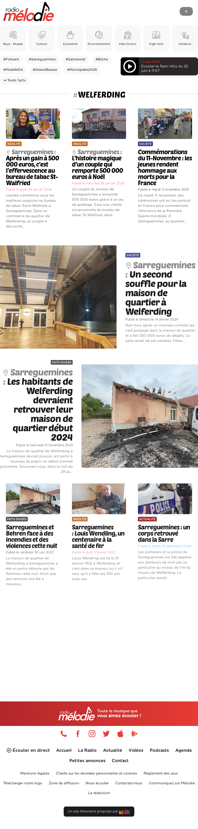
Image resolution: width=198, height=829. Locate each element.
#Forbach (11, 59)
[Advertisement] (99, 635)
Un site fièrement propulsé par (99, 812)
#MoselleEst (13, 70)
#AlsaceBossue (45, 70)
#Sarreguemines (42, 59)
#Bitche (101, 59)
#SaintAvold (75, 59)
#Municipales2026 (82, 70)
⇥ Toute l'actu (14, 80)
